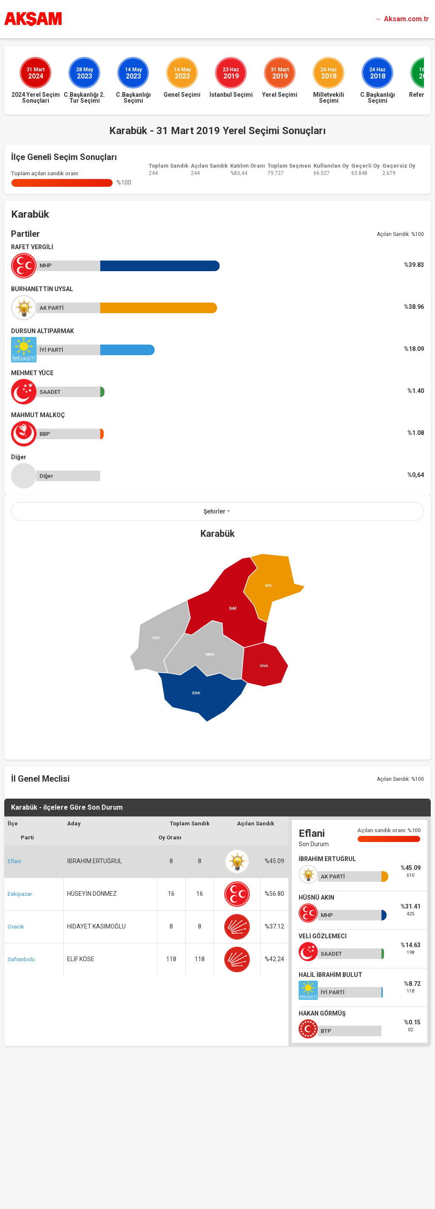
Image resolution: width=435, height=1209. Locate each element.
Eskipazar (20, 1021)
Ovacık (16, 1054)
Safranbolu (21, 1086)
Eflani (14, 988)
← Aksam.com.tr (402, 19)
